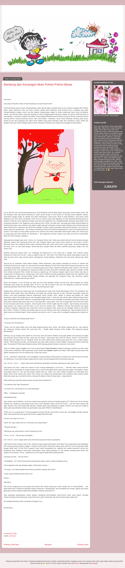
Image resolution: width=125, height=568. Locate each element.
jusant (77, 563)
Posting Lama (82, 545)
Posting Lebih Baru (11, 545)
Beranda (48, 545)
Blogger (95, 563)
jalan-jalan (12, 536)
